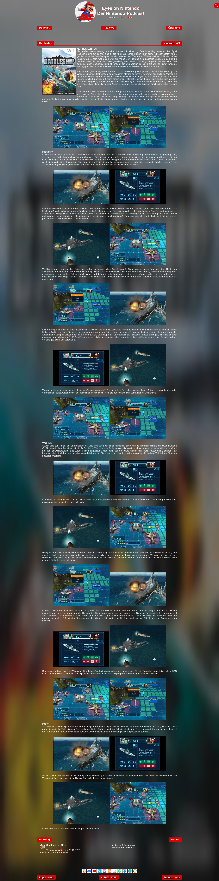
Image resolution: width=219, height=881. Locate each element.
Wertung (44, 839)
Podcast (44, 27)
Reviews (108, 27)
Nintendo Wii (172, 43)
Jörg (61, 850)
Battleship (45, 43)
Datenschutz (172, 877)
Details (175, 839)
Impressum (46, 877)
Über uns (174, 27)
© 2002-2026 (108, 877)
